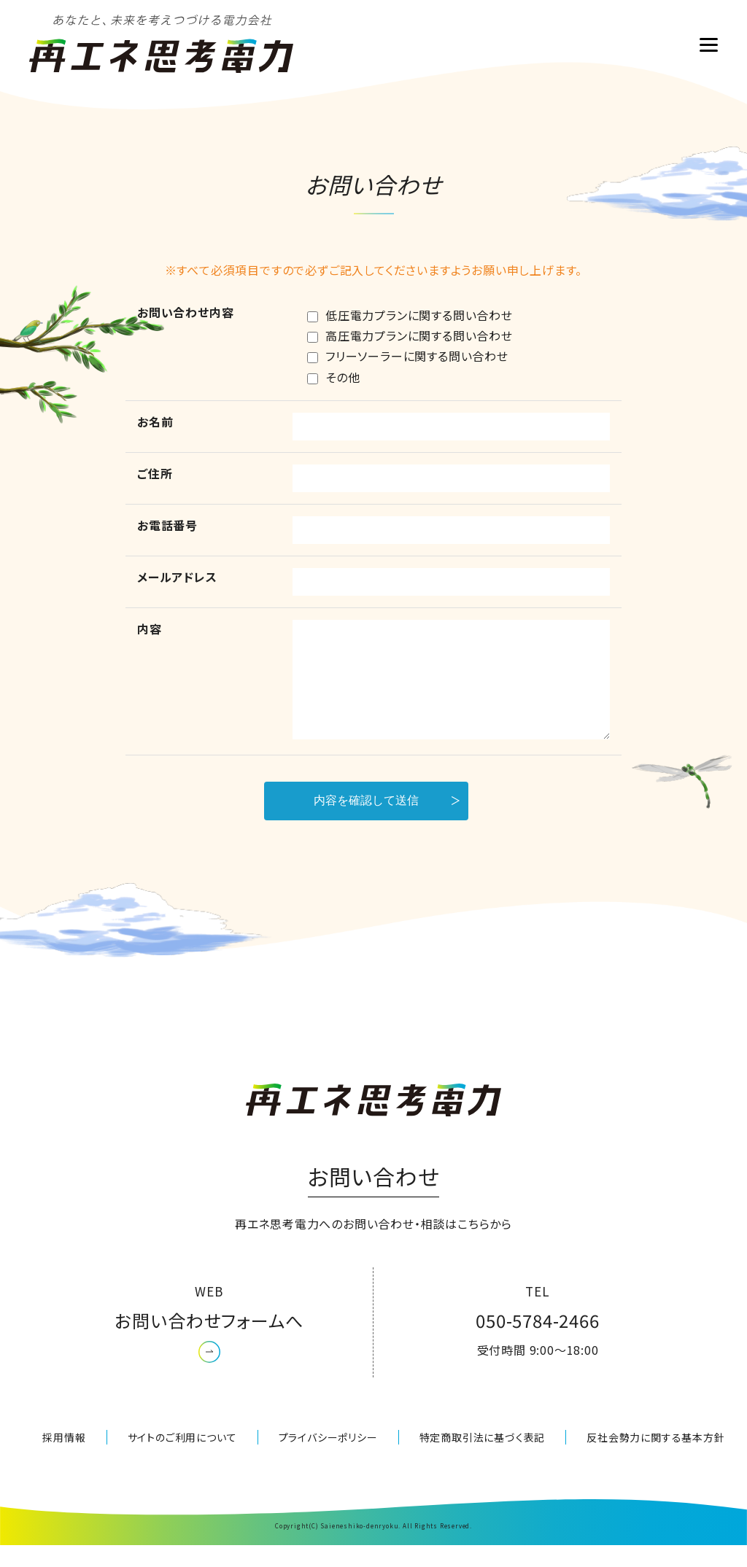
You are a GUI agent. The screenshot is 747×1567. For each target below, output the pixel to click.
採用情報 (63, 1459)
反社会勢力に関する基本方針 (655, 1459)
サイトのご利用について (182, 1459)
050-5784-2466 (537, 1342)
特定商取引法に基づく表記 (482, 1459)
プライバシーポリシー (328, 1459)
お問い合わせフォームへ (209, 1342)
